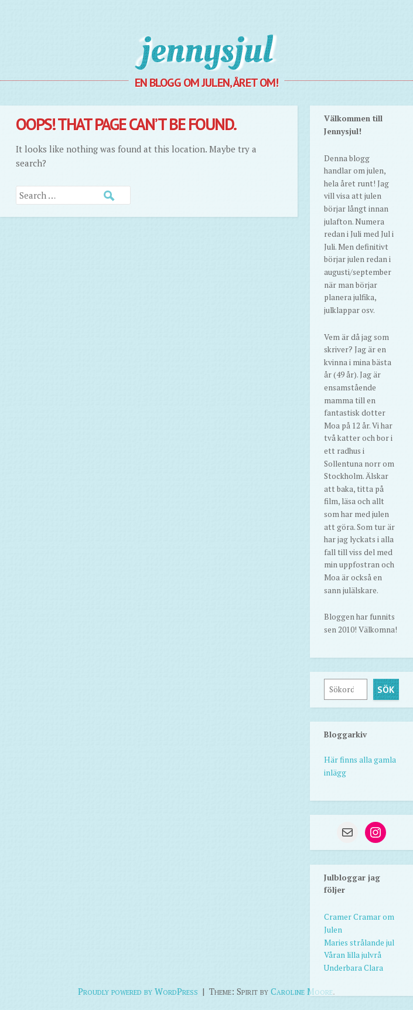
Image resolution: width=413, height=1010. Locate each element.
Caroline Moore (302, 991)
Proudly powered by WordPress (138, 991)
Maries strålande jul (359, 942)
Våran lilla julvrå (352, 955)
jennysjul (206, 50)
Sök (385, 689)
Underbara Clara (353, 968)
